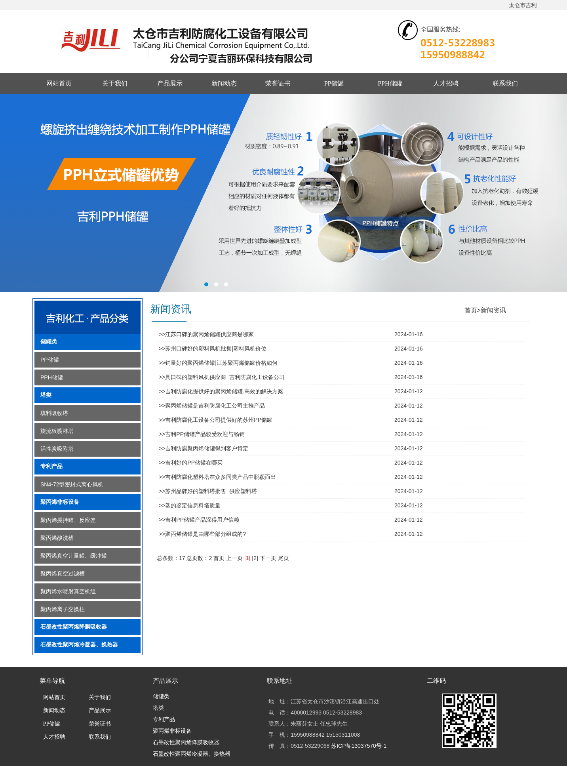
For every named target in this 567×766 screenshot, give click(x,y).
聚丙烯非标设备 (59, 502)
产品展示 (170, 83)
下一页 (268, 558)
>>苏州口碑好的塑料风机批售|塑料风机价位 (212, 348)
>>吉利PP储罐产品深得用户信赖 (199, 519)
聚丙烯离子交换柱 (62, 609)
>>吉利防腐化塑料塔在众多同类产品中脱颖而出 (217, 477)
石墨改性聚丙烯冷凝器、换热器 (79, 645)
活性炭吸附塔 (57, 449)
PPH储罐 (390, 83)
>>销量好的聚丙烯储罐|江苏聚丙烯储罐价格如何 (218, 363)
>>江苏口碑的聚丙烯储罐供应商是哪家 (206, 334)
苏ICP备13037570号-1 (358, 746)
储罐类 (48, 342)
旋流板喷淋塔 (57, 431)
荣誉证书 (278, 83)
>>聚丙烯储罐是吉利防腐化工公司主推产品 (212, 405)
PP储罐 (334, 83)
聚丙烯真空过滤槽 (62, 573)
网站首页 (59, 83)
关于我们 (114, 83)
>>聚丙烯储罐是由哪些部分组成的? (202, 534)
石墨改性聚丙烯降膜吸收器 (73, 627)
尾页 (283, 558)
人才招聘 (446, 83)
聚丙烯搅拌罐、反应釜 (68, 520)
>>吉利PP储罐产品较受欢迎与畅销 (202, 434)
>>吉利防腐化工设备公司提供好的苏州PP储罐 (215, 420)
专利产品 (51, 466)
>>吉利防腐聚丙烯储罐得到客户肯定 (203, 448)
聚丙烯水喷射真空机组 (68, 591)
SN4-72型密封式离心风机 (71, 484)
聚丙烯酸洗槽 (57, 538)
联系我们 (505, 83)
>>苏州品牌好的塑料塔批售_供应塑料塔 (208, 491)
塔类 (45, 395)
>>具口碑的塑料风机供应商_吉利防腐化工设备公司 (222, 377)
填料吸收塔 (54, 413)
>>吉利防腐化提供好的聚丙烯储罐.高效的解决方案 (221, 391)
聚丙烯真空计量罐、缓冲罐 (73, 556)
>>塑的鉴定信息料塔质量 (190, 505)
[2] (255, 558)
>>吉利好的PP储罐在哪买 (191, 462)
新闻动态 (224, 83)
